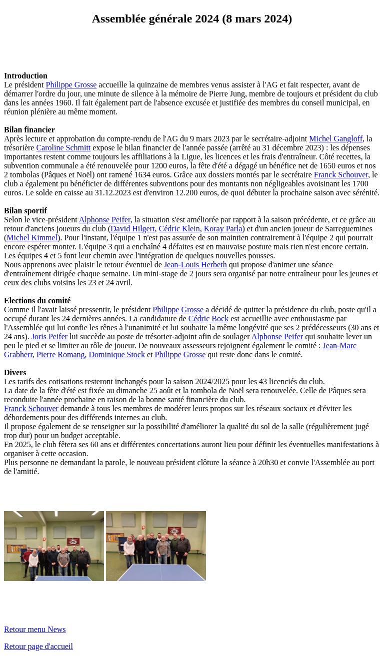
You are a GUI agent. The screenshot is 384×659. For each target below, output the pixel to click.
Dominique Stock (117, 354)
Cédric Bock (208, 318)
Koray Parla (223, 228)
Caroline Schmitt (63, 147)
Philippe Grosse (71, 84)
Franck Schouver (341, 174)
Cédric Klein (179, 228)
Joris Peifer (50, 336)
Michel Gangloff (335, 138)
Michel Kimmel (32, 237)
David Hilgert (132, 228)
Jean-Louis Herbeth (195, 264)
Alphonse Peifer (104, 219)
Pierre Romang (60, 354)
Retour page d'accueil (38, 646)
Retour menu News (35, 629)
